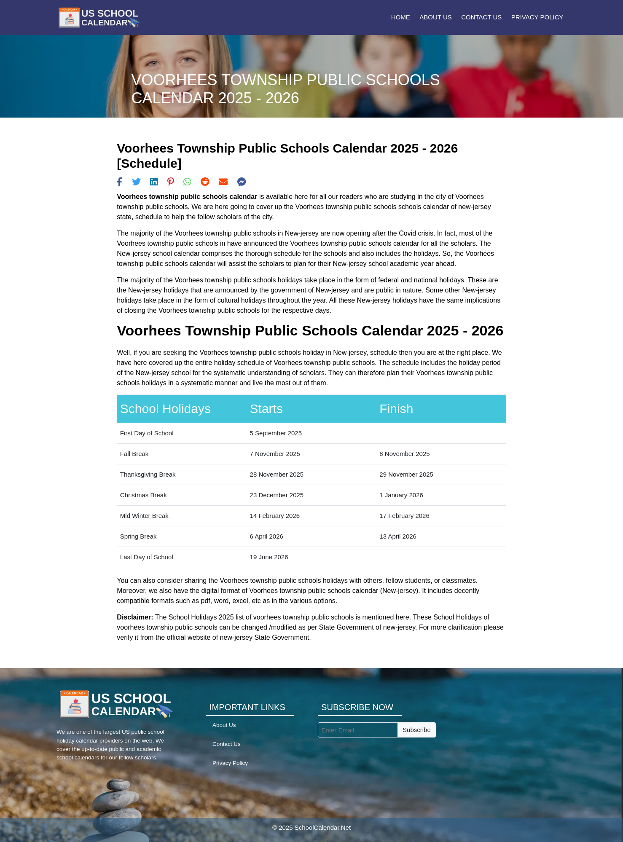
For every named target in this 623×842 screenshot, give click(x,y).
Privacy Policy (537, 17)
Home (400, 17)
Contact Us (481, 17)
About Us (435, 17)
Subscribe (417, 729)
